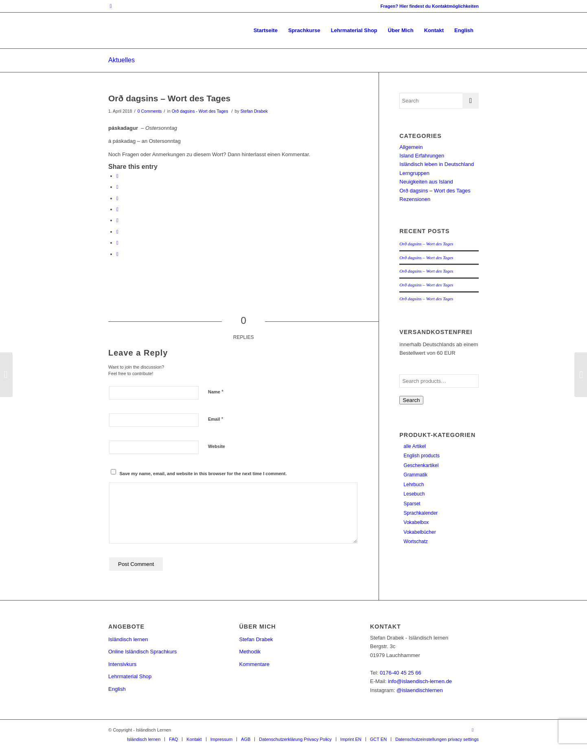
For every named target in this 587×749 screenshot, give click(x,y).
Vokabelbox (416, 522)
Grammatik (415, 475)
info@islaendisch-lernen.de (420, 681)
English (117, 689)
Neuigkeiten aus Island (426, 182)
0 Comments (150, 111)
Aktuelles (121, 60)
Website (216, 446)
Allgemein (411, 147)
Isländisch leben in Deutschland (436, 164)
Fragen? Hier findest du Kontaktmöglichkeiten (430, 6)
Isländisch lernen (128, 639)
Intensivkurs (122, 664)
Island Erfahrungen (421, 156)
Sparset (411, 504)
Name (215, 392)
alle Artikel (414, 446)
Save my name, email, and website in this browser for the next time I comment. (203, 473)
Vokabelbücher (419, 532)
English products (421, 456)
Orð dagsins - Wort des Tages (200, 111)
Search (411, 400)
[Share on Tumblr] (117, 220)
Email (215, 419)
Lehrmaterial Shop (129, 676)
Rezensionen (414, 199)
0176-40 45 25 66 (400, 673)
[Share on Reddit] (117, 243)
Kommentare (254, 664)
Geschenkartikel (420, 465)
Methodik (250, 652)
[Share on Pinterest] (117, 198)
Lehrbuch (413, 484)
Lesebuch (414, 494)
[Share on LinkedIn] (117, 209)
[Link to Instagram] (111, 6)
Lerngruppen (414, 173)
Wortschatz (415, 541)
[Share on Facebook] (117, 176)
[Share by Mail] (117, 254)
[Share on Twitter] (117, 187)
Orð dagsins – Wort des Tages (169, 98)
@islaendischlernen (419, 690)
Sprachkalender (420, 513)
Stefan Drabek (254, 111)
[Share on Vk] (117, 232)
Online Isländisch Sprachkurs (142, 652)
